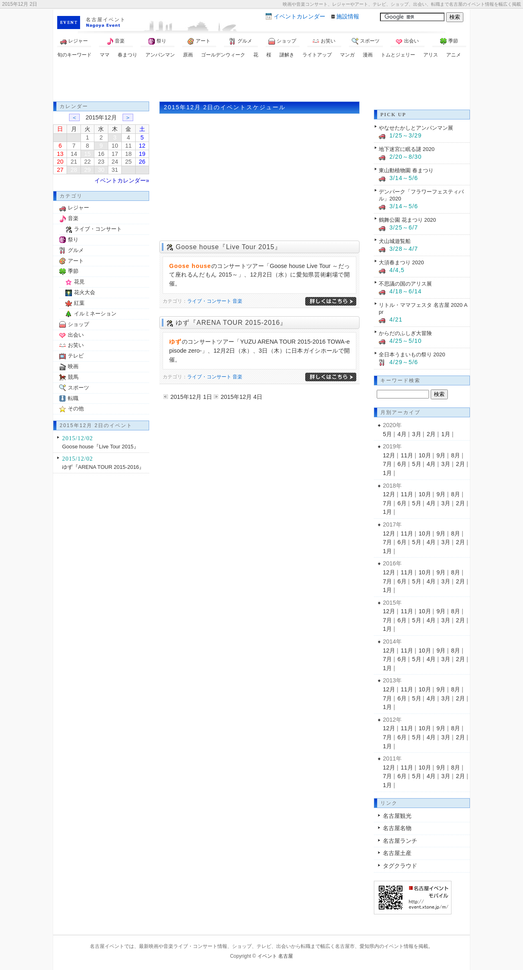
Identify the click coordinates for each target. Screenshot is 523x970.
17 (115, 154)
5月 (387, 434)
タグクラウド (400, 865)
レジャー (74, 41)
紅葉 (79, 303)
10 (115, 145)
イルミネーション (95, 314)
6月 (402, 464)
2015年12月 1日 (191, 397)
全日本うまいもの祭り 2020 (412, 354)
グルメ (240, 41)
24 (115, 161)
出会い (407, 41)
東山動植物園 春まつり (406, 170)
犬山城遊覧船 (395, 241)
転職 (73, 398)
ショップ (282, 41)
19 (142, 154)
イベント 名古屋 (275, 956)
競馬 (73, 377)
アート (199, 41)
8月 (455, 455)
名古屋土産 (397, 853)
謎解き (286, 55)
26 (142, 161)
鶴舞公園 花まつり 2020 (407, 220)
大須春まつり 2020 (401, 262)
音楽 (116, 41)
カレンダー (299, 16)
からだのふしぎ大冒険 (405, 333)
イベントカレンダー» (121, 180)
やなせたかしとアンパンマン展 (416, 128)
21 (74, 161)
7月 (387, 464)
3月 (416, 434)
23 (101, 161)
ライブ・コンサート (209, 301)
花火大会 (84, 292)
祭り (157, 41)
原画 (188, 55)
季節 (449, 41)
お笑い (324, 41)
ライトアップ (317, 55)
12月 (389, 455)
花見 (79, 282)
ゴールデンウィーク (223, 55)
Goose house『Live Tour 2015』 (229, 246)
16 (101, 154)
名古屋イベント (106, 20)
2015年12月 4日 (241, 397)
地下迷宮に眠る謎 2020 (406, 149)
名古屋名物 (397, 828)
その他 (76, 408)
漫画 (368, 55)
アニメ (453, 55)
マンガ (347, 55)
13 (60, 154)
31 (115, 170)
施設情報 (347, 16)
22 (87, 161)
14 (74, 154)
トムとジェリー (398, 55)
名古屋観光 (397, 815)
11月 (407, 455)
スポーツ (366, 41)
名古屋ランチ (400, 840)
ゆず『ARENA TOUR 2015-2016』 (231, 322)
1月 (445, 434)
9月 (440, 455)
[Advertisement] (261, 81)
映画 (73, 366)
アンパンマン (160, 55)
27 (60, 170)
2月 (431, 434)
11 (128, 145)
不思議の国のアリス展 (405, 284)
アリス (430, 55)
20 (60, 161)
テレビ (76, 356)
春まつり (127, 55)
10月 (425, 455)
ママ (105, 55)
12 (142, 145)
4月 (402, 434)
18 (128, 154)
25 (128, 161)
